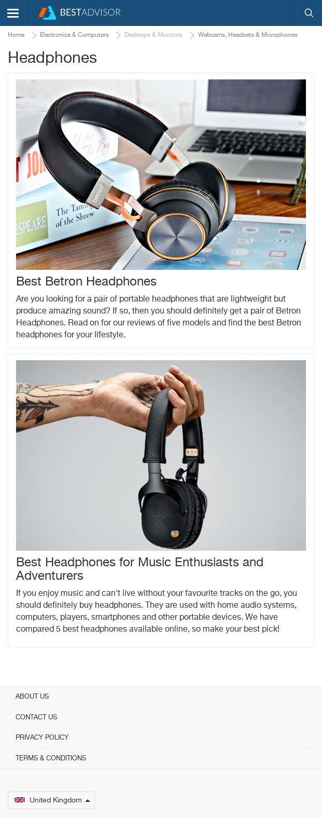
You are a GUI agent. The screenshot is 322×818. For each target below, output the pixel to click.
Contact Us (36, 717)
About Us (32, 696)
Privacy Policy (42, 737)
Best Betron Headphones (86, 282)
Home (16, 35)
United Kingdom (52, 800)
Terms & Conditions (51, 758)
